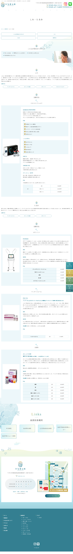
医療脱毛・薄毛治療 (27, 536)
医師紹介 (14, 9)
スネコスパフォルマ (60, 86)
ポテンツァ (44, 86)
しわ (54, 34)
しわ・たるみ (26, 528)
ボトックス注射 (27, 86)
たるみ (18, 37)
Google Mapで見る (52, 496)
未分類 (42, 518)
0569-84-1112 (20, 476)
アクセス (40, 9)
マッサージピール (10, 86)
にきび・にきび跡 (27, 532)
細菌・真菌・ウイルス (28, 522)
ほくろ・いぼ (26, 530)
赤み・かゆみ (26, 518)
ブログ (65, 9)
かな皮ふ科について (30, 9)
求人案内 (59, 9)
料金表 (52, 9)
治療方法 (54, 37)
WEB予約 (69, 265)
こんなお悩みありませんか (18, 34)
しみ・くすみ (26, 526)
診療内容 (21, 9)
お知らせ (46, 9)
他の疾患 (25, 524)
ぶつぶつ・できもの (27, 520)
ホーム (8, 9)
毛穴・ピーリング (27, 534)
